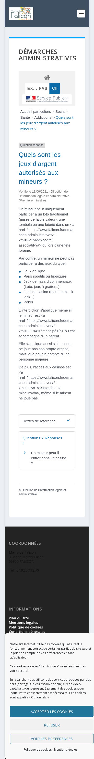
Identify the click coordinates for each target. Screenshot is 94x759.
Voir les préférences (52, 738)
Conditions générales (27, 631)
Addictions (43, 117)
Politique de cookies (38, 749)
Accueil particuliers (36, 111)
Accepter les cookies (52, 711)
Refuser (52, 725)
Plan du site (19, 618)
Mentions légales (65, 749)
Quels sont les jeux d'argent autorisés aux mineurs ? (46, 123)
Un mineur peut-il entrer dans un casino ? (48, 458)
